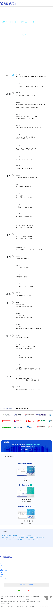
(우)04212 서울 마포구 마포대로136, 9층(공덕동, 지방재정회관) (14, 606)
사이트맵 (27, 599)
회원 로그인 (22, 584)
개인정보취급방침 (35, 596)
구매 (1, 567)
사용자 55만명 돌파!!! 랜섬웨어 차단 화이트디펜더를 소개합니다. (16, 535)
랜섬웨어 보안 (3, 571)
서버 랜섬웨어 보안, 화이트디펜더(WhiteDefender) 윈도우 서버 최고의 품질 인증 (20, 540)
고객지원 (2, 572)
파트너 (1, 574)
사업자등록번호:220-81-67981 (33, 601)
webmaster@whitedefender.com (23, 604)
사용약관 (27, 596)
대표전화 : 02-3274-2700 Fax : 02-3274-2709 (39, 606)
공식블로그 (21, 590)
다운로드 (2, 576)
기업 (1, 565)
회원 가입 (31, 584)
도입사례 (2, 569)
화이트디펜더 (3, 578)
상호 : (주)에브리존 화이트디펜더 (8, 601)
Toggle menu (50, 4)
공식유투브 (31, 590)
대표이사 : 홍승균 (21, 601)
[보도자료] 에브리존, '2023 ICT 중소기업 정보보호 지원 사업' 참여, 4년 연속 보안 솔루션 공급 (23, 537)
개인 (1, 563)
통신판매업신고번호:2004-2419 (7, 604)
